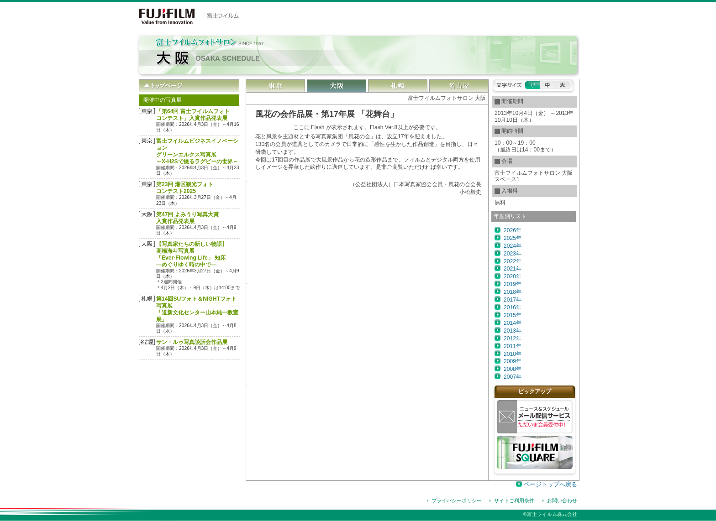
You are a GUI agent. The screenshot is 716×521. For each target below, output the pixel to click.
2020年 (512, 276)
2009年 (512, 361)
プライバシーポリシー (457, 500)
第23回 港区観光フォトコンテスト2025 (184, 187)
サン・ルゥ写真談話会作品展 (191, 342)
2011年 (512, 346)
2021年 (512, 269)
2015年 (512, 315)
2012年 (512, 338)
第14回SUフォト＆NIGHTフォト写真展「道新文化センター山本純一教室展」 (197, 309)
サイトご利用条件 (514, 500)
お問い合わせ (562, 500)
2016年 (512, 307)
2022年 (512, 261)
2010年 (512, 354)
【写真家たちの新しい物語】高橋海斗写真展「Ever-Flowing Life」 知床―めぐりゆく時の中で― (191, 254)
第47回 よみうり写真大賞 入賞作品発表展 (187, 217)
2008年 (512, 369)
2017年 (512, 300)
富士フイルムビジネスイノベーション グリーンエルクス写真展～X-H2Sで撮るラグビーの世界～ (197, 151)
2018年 (512, 292)
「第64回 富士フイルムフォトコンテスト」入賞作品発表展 (193, 114)
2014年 (512, 323)
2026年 (512, 230)
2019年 (512, 284)
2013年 (512, 331)
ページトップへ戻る (550, 484)
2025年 (512, 238)
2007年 (512, 377)
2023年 (512, 253)
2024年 (512, 246)
